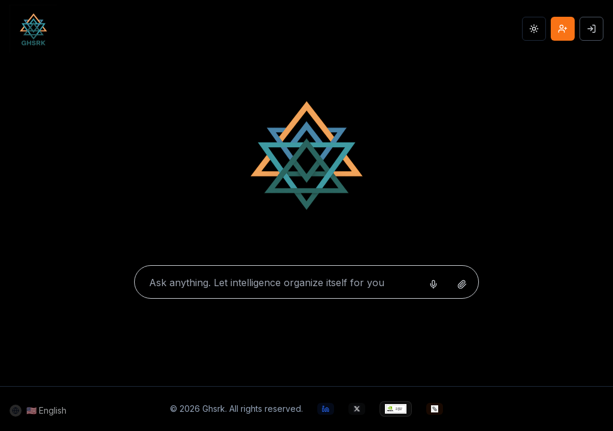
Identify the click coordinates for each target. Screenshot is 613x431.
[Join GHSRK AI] (563, 29)
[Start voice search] (433, 284)
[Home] (306, 160)
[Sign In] (591, 29)
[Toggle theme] (534, 29)
